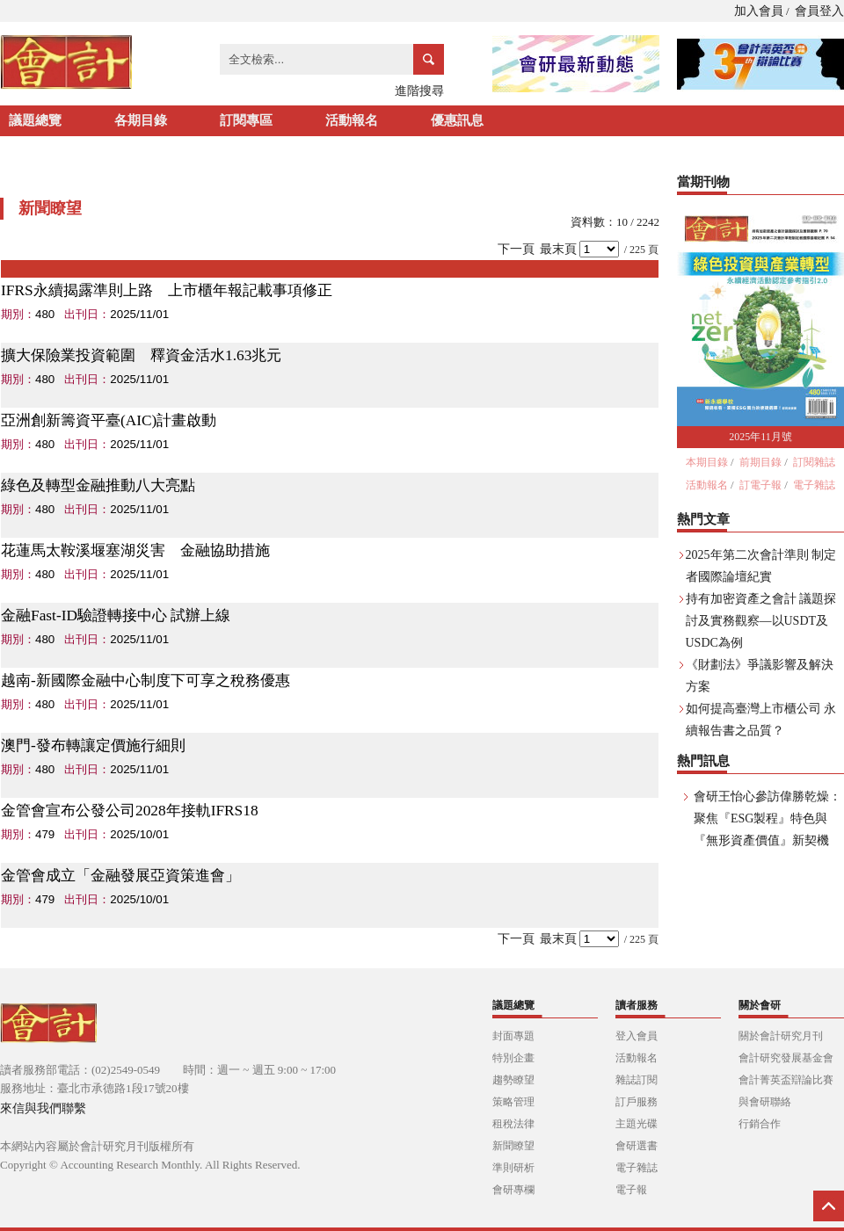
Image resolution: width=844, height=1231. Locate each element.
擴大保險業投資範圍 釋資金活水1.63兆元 (141, 355)
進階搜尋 (419, 91)
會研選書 (636, 1146)
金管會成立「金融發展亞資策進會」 (120, 875)
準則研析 (513, 1168)
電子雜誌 (814, 485)
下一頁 (516, 249)
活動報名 (351, 120)
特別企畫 (513, 1058)
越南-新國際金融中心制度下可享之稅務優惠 (145, 680)
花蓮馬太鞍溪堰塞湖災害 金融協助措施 (135, 550)
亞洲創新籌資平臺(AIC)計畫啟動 (108, 420)
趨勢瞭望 (513, 1080)
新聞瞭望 (513, 1146)
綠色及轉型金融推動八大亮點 (98, 485)
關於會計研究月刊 (780, 1036)
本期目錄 (707, 462)
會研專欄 (513, 1190)
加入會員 (758, 11)
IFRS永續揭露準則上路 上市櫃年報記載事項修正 (166, 290)
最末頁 (558, 249)
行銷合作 (759, 1124)
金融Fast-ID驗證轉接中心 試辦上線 (115, 615)
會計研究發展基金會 (785, 1058)
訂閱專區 (246, 120)
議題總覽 (35, 120)
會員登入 (819, 11)
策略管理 (513, 1102)
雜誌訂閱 (636, 1080)
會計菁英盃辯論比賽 (785, 1080)
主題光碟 (636, 1124)
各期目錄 (140, 120)
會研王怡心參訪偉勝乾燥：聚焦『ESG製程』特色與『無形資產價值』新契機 (767, 818)
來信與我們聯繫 (43, 1108)
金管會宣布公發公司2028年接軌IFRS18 (129, 810)
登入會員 (636, 1036)
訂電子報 (760, 485)
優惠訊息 (457, 120)
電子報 (631, 1190)
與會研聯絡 (764, 1102)
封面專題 (513, 1036)
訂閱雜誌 (814, 462)
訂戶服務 (636, 1102)
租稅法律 (513, 1124)
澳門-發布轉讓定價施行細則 (93, 745)
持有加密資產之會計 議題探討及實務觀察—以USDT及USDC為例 (761, 620)
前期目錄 (760, 462)
